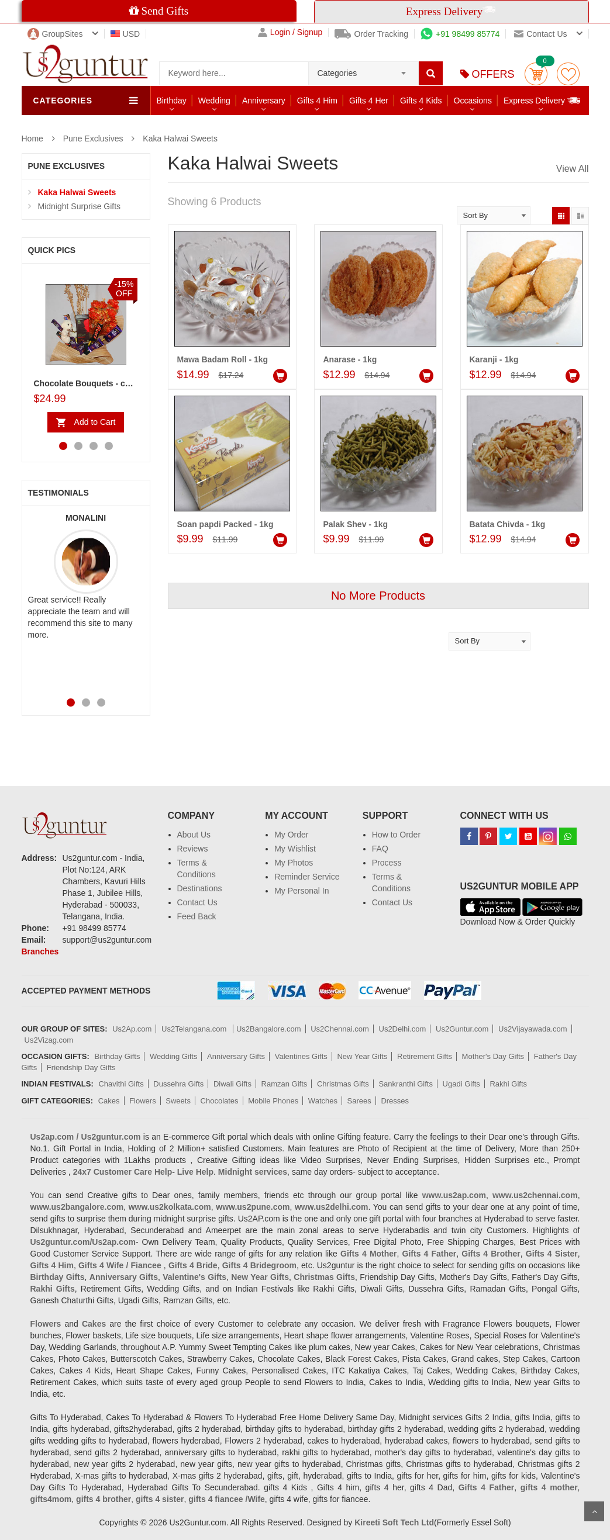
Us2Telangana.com (195, 1029)
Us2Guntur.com (462, 1029)
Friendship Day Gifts (81, 1067)
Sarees (359, 1100)
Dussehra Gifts (178, 1083)
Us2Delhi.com (402, 1029)
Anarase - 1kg (350, 359)
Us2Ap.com (131, 1029)
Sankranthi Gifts (405, 1083)
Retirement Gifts (424, 1056)
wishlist (568, 74)
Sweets (178, 1100)
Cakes (109, 1100)
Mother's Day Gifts (493, 1056)
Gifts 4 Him (317, 100)
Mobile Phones (273, 1100)
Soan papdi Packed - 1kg (225, 524)
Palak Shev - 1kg (355, 524)
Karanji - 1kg (494, 359)
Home (32, 138)
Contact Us (197, 902)
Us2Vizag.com (49, 1040)
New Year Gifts (362, 1056)
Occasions (473, 100)
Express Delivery (542, 100)
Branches (40, 951)
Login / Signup (290, 32)
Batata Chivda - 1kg (508, 524)
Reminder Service (306, 876)
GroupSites (55, 34)
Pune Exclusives (93, 138)
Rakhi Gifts (508, 1083)
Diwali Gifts (232, 1083)
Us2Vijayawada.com (532, 1029)
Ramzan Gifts (284, 1083)
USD (125, 34)
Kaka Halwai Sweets (180, 138)
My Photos (293, 862)
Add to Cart (95, 422)
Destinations (199, 888)
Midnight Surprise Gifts (79, 206)
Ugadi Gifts (461, 1083)
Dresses (395, 1100)
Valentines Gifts (301, 1056)
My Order (291, 834)
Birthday (172, 100)
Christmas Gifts (343, 1083)
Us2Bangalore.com (268, 1029)
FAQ (380, 848)
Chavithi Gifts (120, 1083)
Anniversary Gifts (236, 1056)
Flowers (142, 1100)
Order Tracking (371, 34)
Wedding (214, 100)
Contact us (540, 34)
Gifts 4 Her (368, 100)
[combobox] (363, 69)
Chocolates (220, 1100)
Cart (536, 74)
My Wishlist (295, 848)
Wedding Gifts (173, 1056)
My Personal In (301, 890)
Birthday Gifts (117, 1056)
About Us (194, 834)
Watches (322, 1100)
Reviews (192, 848)
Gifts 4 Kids (421, 100)
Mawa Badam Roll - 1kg (222, 359)
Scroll (594, 1511)
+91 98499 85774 (460, 34)
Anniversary (263, 100)
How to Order (396, 834)
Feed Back (196, 916)
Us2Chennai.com (340, 1029)
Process (387, 862)
